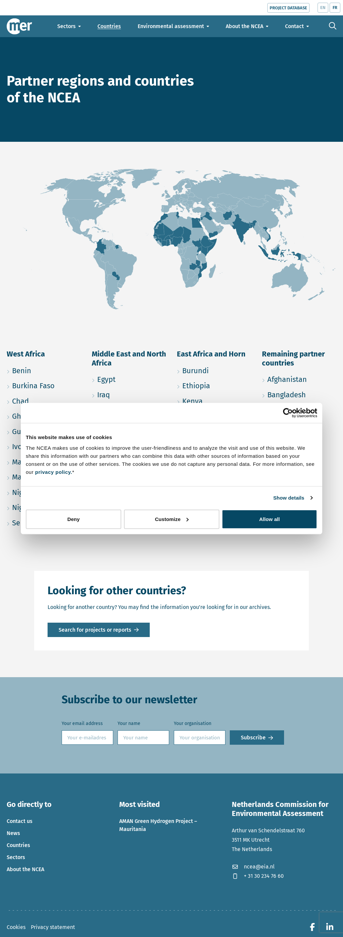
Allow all (269, 519)
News (13, 833)
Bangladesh (299, 393)
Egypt (129, 378)
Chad (44, 400)
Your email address (82, 723)
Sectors (16, 857)
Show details (288, 498)
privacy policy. (53, 472)
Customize (172, 519)
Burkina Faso (44, 384)
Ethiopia (214, 384)
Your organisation (192, 723)
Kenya (214, 400)
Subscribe (253, 737)
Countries (18, 845)
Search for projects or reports (95, 630)
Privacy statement (53, 927)
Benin (44, 369)
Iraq (129, 393)
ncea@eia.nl (253, 866)
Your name (129, 723)
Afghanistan (299, 378)
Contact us (19, 821)
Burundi (214, 369)
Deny (73, 519)
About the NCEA (25, 869)
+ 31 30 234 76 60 (258, 876)
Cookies (16, 927)
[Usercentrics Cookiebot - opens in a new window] (288, 413)
